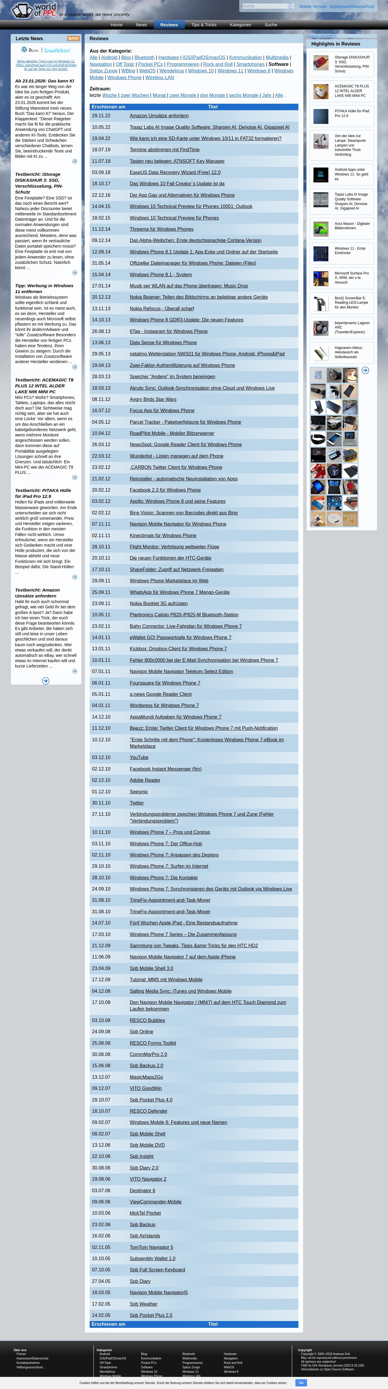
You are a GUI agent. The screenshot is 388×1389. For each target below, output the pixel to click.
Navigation (101, 64)
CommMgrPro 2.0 (148, 1054)
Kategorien (240, 24)
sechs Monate (244, 95)
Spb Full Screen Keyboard (157, 1269)
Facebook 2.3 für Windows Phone (165, 490)
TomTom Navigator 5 (151, 1247)
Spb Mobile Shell (147, 1133)
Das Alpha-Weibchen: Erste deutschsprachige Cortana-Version (195, 240)
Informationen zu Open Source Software (327, 1369)
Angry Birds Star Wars (153, 399)
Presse (21, 1354)
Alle (94, 57)
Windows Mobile (110, 1376)
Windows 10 (201, 70)
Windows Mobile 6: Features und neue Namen (178, 1122)
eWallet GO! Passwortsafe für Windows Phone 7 (181, 637)
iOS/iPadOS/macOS (204, 57)
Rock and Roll (218, 64)
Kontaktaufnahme (28, 1362)
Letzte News (29, 38)
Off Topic (125, 64)
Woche (110, 95)
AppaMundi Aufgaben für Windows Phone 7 (176, 716)
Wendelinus (171, 70)
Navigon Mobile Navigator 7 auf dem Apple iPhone (183, 956)
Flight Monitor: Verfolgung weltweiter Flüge (174, 546)
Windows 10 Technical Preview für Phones (174, 217)
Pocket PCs (150, 64)
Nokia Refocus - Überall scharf (162, 308)
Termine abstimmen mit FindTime (165, 149)
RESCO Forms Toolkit (153, 1043)
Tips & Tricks (203, 24)
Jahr (267, 95)
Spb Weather (143, 1304)
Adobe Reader (145, 780)
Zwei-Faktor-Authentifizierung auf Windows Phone (182, 365)
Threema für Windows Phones (161, 229)
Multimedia (277, 57)
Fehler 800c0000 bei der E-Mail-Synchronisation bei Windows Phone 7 (204, 660)
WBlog (128, 70)
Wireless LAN (160, 77)
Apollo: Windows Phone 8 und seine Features (178, 501)
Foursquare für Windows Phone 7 (165, 682)
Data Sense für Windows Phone (163, 342)
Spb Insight (141, 1156)
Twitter (137, 802)
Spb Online (141, 1031)
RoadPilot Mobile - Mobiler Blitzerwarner (172, 433)
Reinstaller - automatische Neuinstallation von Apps (184, 478)
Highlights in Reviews (335, 43)
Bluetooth (145, 57)
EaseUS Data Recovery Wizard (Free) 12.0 (175, 172)
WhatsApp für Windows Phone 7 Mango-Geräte (180, 592)
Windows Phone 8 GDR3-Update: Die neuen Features (186, 319)
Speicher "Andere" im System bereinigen (172, 376)
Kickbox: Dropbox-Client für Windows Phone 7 (178, 648)
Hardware (169, 57)
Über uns (20, 1350)
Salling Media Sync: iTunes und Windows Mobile (181, 991)
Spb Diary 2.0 (144, 1167)
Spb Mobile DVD (147, 1145)
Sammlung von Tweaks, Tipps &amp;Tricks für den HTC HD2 (194, 945)
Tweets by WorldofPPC (321, 36)
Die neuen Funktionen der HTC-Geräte (170, 558)
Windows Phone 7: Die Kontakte (164, 877)
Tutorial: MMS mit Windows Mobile (166, 979)
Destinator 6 (142, 1190)
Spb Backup (142, 1224)
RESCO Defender (148, 1111)
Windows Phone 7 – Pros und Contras (170, 832)
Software (147, 1367)
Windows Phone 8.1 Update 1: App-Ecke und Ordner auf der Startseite (204, 251)
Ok (301, 1383)
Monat (160, 95)
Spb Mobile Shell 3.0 (151, 968)
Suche (271, 24)
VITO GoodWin (146, 1088)
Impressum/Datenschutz (352, 6)
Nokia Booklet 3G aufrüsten (159, 603)
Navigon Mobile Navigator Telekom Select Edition (181, 671)
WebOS (147, 70)
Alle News (45, 681)
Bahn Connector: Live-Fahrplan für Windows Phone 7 (186, 626)
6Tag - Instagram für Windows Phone (169, 331)
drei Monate (213, 95)
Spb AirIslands (145, 1235)
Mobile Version (312, 6)
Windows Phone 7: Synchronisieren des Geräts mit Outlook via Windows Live (211, 888)
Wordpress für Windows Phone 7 (164, 705)
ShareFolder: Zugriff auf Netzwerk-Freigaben (177, 569)
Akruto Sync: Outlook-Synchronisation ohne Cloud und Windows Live (202, 388)
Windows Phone (124, 77)
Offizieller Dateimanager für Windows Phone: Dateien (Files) (193, 263)
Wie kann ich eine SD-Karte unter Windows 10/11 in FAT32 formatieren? (206, 138)
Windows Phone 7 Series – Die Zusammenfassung (183, 934)
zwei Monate (184, 95)
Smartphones (251, 64)
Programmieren (183, 64)
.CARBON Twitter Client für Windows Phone (176, 467)
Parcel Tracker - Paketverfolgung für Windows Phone (185, 422)
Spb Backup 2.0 (146, 1065)
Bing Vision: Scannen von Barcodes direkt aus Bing (183, 512)
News (141, 24)
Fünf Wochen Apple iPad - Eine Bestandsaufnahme (183, 922)
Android (109, 57)
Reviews (169, 24)
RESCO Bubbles (147, 1020)
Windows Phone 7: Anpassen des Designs (174, 854)
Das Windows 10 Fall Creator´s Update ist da (177, 183)
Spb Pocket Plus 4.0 (151, 1099)
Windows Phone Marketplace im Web (169, 580)
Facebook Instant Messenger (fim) (166, 768)
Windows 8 (258, 70)
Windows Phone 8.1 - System (161, 274)
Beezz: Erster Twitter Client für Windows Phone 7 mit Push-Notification (204, 728)
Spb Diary (140, 1281)
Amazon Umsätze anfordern (159, 115)
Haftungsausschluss (30, 1367)
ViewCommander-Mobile (156, 1201)
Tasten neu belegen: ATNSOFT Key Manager (177, 161)
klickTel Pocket (145, 1213)
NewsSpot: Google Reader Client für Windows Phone (186, 444)
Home (117, 24)
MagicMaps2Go (146, 1077)
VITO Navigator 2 (148, 1179)
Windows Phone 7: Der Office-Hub (166, 843)
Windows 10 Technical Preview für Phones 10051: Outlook (191, 206)
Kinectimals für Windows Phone (163, 535)
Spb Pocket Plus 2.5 (151, 1315)
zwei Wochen (135, 95)
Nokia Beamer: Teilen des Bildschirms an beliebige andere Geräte (199, 297)
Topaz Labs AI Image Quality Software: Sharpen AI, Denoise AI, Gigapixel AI (210, 127)
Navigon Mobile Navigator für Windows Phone (178, 524)
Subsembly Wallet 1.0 (152, 1258)
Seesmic (139, 791)
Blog (126, 57)
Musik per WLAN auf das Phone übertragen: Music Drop (189, 285)
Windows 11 (230, 70)
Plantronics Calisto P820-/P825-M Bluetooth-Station (184, 614)
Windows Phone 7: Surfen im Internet (169, 866)
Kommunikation (245, 57)
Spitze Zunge (103, 70)
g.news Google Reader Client (161, 694)
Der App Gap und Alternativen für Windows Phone (182, 195)
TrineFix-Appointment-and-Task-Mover (170, 900)
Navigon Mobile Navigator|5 (159, 1292)
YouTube (139, 757)
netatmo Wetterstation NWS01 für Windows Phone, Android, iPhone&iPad (207, 353)
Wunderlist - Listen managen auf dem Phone (176, 456)
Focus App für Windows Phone (162, 410)
